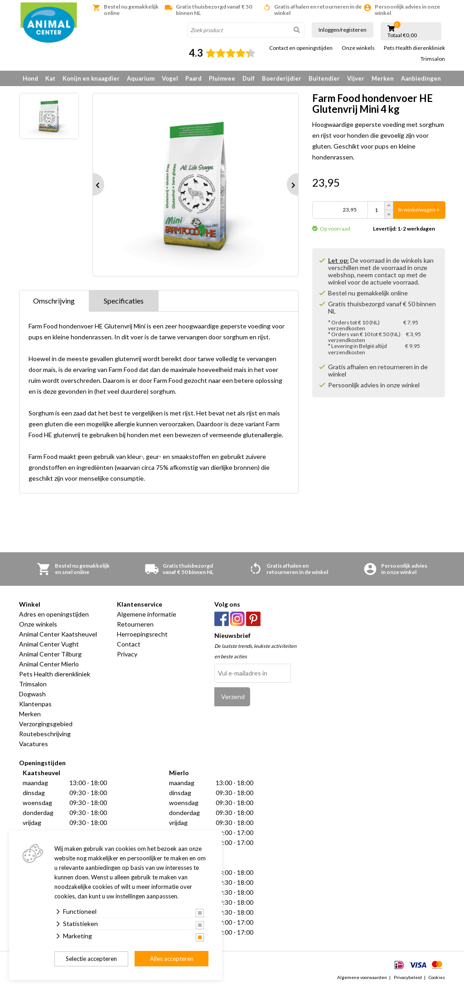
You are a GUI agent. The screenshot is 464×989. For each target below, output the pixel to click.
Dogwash (32, 694)
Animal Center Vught (49, 644)
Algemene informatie (146, 614)
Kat (50, 78)
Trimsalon (432, 59)
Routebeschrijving (45, 734)
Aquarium (141, 78)
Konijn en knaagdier (91, 78)
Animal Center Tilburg (50, 654)
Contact (128, 644)
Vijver (355, 78)
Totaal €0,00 (402, 35)
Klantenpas (35, 704)
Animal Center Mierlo (49, 664)
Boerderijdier (281, 78)
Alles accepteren (171, 958)
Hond (30, 78)
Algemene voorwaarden (362, 977)
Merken (383, 78)
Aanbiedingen (421, 78)
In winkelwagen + (419, 210)
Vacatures (33, 744)
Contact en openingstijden (301, 48)
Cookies (437, 977)
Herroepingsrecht (142, 634)
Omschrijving (54, 300)
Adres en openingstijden (54, 614)
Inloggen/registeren (343, 29)
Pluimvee (222, 78)
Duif (248, 78)
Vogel (170, 78)
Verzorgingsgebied (45, 724)
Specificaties (124, 300)
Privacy (127, 654)
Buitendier (324, 78)
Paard (193, 78)
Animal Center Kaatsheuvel (58, 634)
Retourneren (135, 624)
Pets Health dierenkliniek (414, 48)
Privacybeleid (408, 977)
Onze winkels (358, 48)
